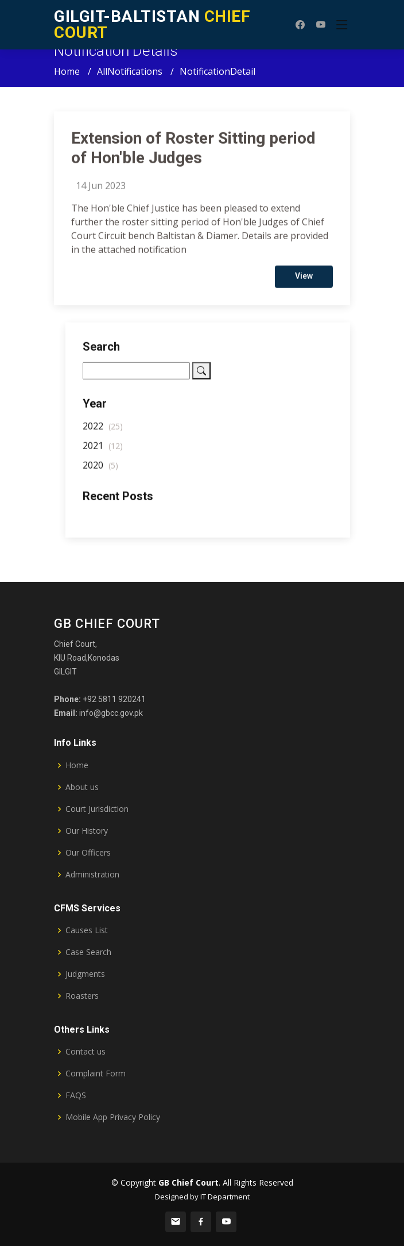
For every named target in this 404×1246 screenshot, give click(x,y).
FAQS (75, 1095)
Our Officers (88, 853)
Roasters (82, 996)
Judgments (85, 974)
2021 (103, 449)
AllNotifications (129, 71)
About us (82, 787)
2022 (103, 430)
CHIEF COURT (152, 24)
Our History (86, 831)
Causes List (86, 930)
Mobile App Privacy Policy (112, 1117)
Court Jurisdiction (97, 809)
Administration (92, 875)
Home (67, 71)
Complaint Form (95, 1073)
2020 (100, 469)
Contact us (85, 1052)
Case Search (88, 952)
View (304, 280)
